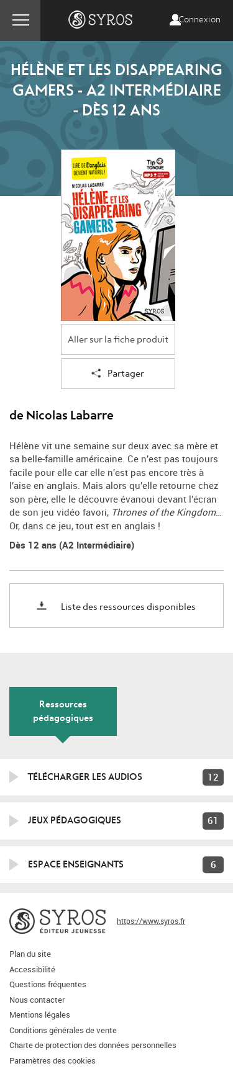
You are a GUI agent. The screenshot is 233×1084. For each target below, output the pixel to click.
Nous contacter (37, 999)
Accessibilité (32, 969)
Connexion (199, 20)
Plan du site (30, 953)
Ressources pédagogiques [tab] (63, 711)
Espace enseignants (76, 864)
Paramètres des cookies (52, 1060)
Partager (117, 374)
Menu (20, 20)
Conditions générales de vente (63, 1030)
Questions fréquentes (47, 984)
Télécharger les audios (85, 776)
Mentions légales (39, 1014)
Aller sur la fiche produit (118, 339)
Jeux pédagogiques (74, 820)
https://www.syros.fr (151, 921)
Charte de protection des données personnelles (92, 1044)
